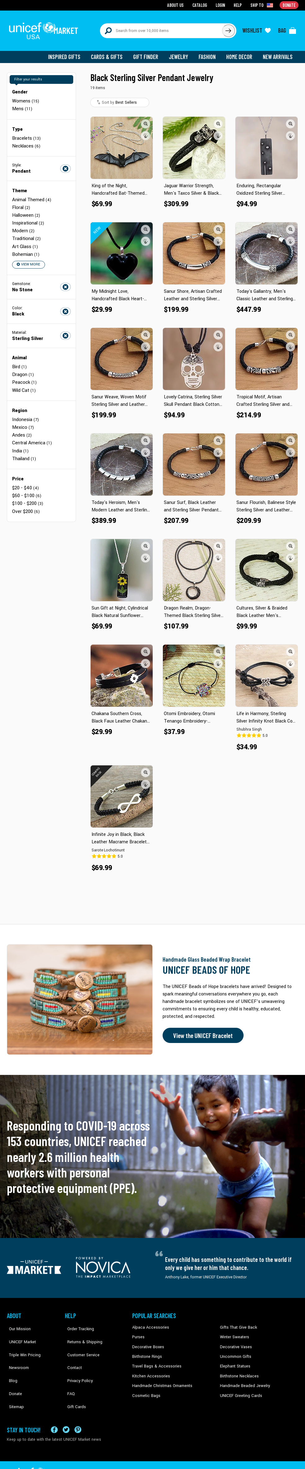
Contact (71, 1351)
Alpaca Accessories (149, 1323)
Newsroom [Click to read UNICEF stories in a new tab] (16, 1351)
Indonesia (25, 409)
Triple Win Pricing (21, 1342)
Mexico (22, 416)
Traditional (26, 231)
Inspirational (27, 216)
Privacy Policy (77, 1361)
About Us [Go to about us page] (178, 4)
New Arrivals (278, 52)
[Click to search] (228, 28)
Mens (22, 104)
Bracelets (26, 133)
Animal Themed (31, 194)
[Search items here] (161, 28)
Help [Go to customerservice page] (239, 4)
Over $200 (25, 497)
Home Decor (240, 52)
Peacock (24, 373)
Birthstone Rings (146, 1351)
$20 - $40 (25, 475)
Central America (31, 431)
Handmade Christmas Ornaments (161, 1380)
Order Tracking (77, 1323)
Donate (13, 1370)
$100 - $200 (27, 490)
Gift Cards (73, 1380)
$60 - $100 (26, 482)
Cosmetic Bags (145, 1389)
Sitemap (14, 1380)
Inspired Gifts (68, 52)
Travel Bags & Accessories (155, 1361)
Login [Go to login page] (221, 4)
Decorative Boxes (147, 1342)
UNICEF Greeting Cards (239, 1389)
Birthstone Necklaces (238, 1370)
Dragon (22, 365)
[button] (145, 119)
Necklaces (26, 140)
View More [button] (28, 256)
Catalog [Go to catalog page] (201, 4)
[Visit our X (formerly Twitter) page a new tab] (66, 1410)
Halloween (25, 209)
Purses (138, 1332)
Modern (23, 223)
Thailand (24, 446)
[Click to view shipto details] (263, 5)
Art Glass (24, 238)
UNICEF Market (19, 1332)
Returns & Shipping (81, 1332)
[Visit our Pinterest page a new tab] (78, 1410)
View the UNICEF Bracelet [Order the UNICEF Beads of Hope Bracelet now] (201, 1031)
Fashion (209, 52)
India (20, 439)
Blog (11, 1361)
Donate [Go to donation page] (289, 4)
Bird (19, 358)
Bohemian (25, 246)
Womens (25, 96)
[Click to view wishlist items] (257, 28)
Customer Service (80, 1342)
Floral (21, 201)
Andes (21, 424)
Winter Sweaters (234, 1332)
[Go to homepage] (45, 28)
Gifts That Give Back (237, 1323)
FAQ (68, 1370)
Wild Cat (23, 380)
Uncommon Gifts (235, 1351)
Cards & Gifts (110, 52)
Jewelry (180, 52)
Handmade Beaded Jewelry (243, 1380)
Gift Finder (148, 52)
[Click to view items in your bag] (287, 28)
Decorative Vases (235, 1342)
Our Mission (17, 1323)
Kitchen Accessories (149, 1370)
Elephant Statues (234, 1361)
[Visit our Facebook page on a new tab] (54, 1410)
